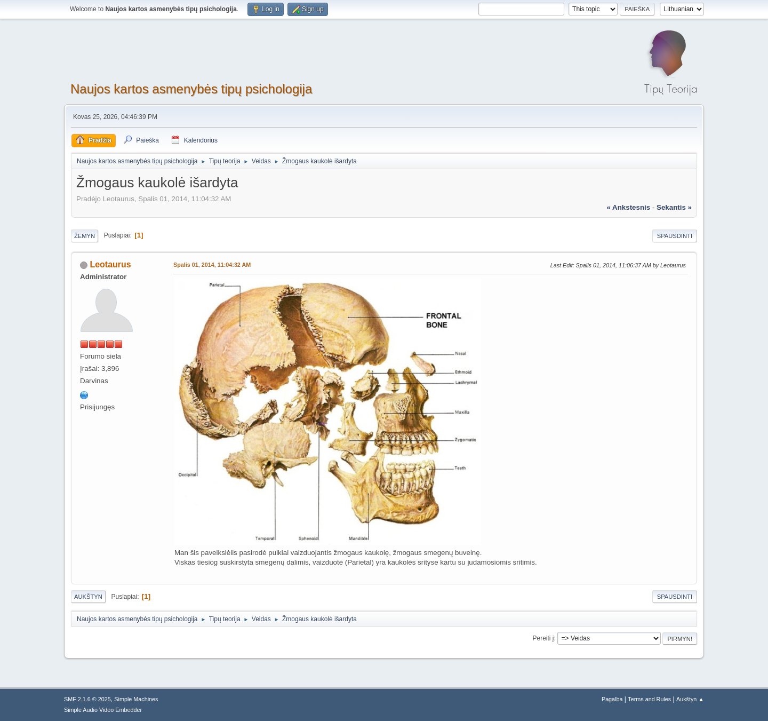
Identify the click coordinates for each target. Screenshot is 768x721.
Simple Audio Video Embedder (103, 710)
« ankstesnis (628, 207)
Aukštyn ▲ (690, 699)
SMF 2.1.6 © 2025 (87, 699)
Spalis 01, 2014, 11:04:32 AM (212, 265)
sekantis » (674, 207)
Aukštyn (88, 596)
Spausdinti (674, 236)
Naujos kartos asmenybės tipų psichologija (191, 89)
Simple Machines (136, 699)
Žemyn (84, 236)
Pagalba (612, 699)
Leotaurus (110, 264)
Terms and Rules (649, 699)
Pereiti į (543, 638)
